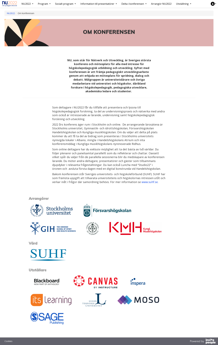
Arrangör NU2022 (161, 3)
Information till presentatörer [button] (98, 3)
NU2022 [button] (27, 3)
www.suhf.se (150, 182)
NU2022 (11, 13)
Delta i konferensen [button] (134, 3)
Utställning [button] (183, 3)
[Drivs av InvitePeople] (203, 342)
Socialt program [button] (65, 3)
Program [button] (44, 3)
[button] (213, 4)
